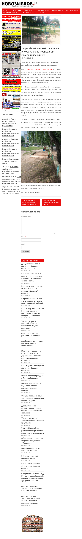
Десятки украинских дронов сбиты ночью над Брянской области (31, 488)
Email (23, 244)
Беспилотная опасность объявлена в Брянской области (31, 466)
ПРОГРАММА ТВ (72, 10)
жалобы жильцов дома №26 (39, 69)
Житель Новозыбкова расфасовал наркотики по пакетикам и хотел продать (32, 430)
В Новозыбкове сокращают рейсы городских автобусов (29, 202)
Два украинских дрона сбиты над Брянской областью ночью (30, 266)
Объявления (30, 10)
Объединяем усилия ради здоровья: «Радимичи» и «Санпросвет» (32, 440)
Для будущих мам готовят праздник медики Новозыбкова (32, 343)
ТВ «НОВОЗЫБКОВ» (29, 13)
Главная (6, 10)
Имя (23, 237)
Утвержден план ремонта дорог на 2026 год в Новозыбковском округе (11, 191)
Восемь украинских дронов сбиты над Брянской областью (32, 368)
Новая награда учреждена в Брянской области (10, 161)
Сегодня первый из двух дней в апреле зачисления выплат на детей (32, 398)
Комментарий (26, 216)
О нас (42, 13)
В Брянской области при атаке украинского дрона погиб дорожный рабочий (32, 301)
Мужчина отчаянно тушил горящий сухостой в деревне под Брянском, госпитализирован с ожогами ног (32, 355)
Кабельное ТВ (57, 10)
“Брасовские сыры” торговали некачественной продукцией (32, 420)
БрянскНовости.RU (11, 13)
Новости (31, 192)
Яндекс (37, 192)
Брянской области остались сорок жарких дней (51, 202)
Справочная (43, 10)
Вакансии (17, 10)
